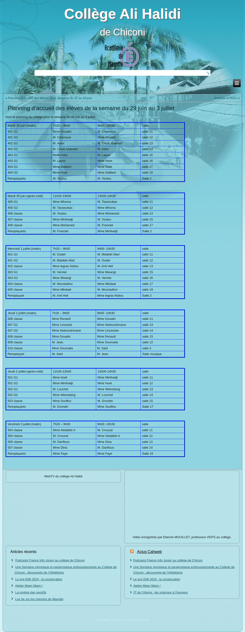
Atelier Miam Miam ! (29, 585)
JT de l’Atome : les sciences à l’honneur (160, 592)
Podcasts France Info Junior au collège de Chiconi (50, 560)
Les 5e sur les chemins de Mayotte (39, 599)
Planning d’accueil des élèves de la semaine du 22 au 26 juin (50, 98)
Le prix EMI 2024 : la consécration (38, 579)
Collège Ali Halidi (122, 14)
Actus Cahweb (149, 552)
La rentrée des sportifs (30, 592)
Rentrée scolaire (225, 98)
